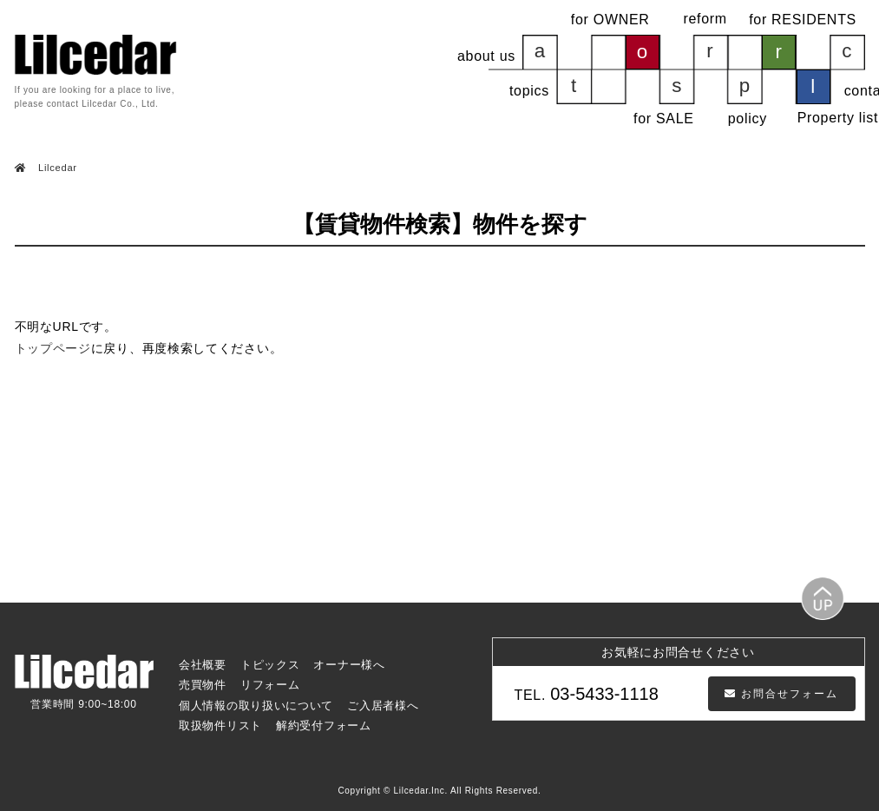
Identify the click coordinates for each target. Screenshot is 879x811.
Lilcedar (56, 167)
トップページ (53, 348)
